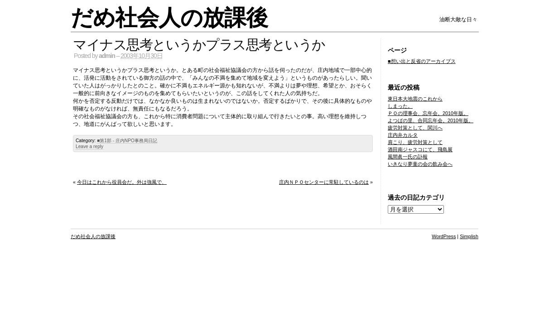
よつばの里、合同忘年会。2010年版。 (430, 120)
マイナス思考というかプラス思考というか (199, 44)
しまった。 (400, 106)
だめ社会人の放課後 (169, 17)
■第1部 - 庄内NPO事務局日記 (127, 140)
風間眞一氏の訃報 (408, 156)
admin (107, 56)
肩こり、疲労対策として (415, 142)
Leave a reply (89, 146)
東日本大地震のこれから (415, 98)
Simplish (469, 236)
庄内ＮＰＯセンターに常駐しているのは (324, 182)
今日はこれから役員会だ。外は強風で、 (122, 182)
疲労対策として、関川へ (415, 127)
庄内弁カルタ (403, 135)
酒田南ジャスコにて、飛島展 (420, 149)
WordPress (444, 236)
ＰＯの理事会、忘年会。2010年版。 (428, 113)
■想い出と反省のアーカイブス (422, 61)
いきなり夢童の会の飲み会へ (420, 164)
